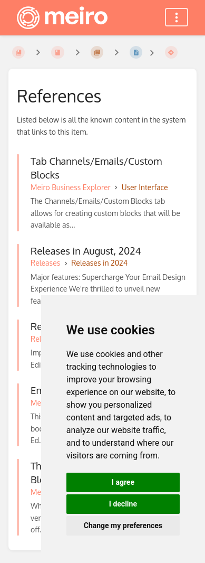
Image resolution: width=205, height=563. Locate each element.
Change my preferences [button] (123, 525)
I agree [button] (123, 482)
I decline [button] (123, 504)
